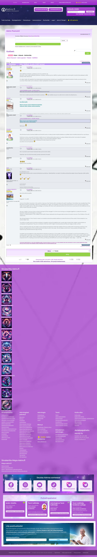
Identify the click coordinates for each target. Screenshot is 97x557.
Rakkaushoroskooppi (8, 425)
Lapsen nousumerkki (8, 422)
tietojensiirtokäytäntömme (28, 534)
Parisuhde (46, 20)
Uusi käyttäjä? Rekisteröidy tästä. (85, 14)
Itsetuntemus (36, 20)
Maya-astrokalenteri (7, 467)
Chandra (8, 66)
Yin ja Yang (58, 438)
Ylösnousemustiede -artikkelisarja (84, 418)
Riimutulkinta (41, 429)
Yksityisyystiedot (77, 552)
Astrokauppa (55, 9)
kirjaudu (30, 36)
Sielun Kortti (59, 418)
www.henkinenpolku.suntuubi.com (26, 85)
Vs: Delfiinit (29, 67)
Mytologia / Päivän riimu (44, 427)
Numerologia (25, 2)
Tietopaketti (22, 450)
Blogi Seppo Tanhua (25, 424)
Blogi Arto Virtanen (24, 443)
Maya (35, 2)
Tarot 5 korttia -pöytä (61, 423)
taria (7, 168)
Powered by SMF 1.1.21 (41, 259)
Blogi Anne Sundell (25, 436)
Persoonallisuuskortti (61, 420)
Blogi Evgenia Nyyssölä (26, 438)
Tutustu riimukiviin (43, 432)
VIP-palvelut (73, 20)
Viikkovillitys (5, 415)
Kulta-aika (81, 2)
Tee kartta (22, 455)
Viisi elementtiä (59, 439)
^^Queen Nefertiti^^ (11, 189)
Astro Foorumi (13, 31)
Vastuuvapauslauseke (67, 552)
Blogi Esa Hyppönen (25, 434)
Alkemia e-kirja (6, 437)
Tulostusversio (86, 62)
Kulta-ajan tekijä (79, 416)
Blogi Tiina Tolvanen (25, 444)
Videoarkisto (78, 423)
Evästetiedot (85, 552)
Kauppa (77, 425)
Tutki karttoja (6, 20)
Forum (21, 448)
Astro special (21, 58)
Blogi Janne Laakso (25, 432)
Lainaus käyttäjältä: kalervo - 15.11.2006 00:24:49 (29, 118)
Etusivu (15, 2)
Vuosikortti (58, 422)
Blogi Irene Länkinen (25, 441)
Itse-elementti (59, 441)
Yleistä (29, 58)
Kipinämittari (5, 427)
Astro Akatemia (42, 441)
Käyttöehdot (57, 552)
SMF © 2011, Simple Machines (55, 259)
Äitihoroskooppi (6, 423)
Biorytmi (21, 417)
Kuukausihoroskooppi (8, 416)
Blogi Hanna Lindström (26, 446)
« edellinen (82, 61)
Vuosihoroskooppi (60, 436)
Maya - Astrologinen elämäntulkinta (12, 469)
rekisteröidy (36, 36)
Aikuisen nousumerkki (8, 420)
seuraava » (87, 61)
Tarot (44, 2)
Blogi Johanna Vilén (25, 425)
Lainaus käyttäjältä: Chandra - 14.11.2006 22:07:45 (29, 90)
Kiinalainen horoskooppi (8, 430)
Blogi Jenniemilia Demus (26, 431)
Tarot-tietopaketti (60, 416)
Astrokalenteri (41, 9)
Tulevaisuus (26, 20)
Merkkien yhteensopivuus (9, 429)
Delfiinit (35, 58)
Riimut (52, 2)
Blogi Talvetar (23, 439)
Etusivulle (4, 439)
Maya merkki (5, 432)
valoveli (8, 98)
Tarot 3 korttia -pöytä (61, 425)
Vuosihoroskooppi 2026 (8, 418)
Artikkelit (4, 434)
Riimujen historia (42, 430)
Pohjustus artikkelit (80, 420)
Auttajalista (5, 435)
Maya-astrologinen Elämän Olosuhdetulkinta (14, 471)
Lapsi (53, 20)
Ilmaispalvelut (16, 20)
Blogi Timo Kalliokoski (25, 427)
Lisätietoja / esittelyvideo (15, 511)
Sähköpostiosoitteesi (12, 537)
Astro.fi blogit (61, 20)
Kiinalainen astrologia (65, 2)
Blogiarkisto (78, 422)
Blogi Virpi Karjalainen (25, 429)
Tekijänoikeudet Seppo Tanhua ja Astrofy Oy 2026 (19, 552)
